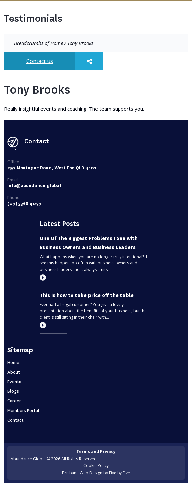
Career (14, 401)
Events (14, 382)
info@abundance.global (34, 185)
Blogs (13, 391)
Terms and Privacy (96, 451)
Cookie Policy (96, 465)
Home (56, 43)
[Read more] (43, 277)
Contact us (39, 61)
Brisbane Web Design (82, 473)
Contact (15, 420)
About (13, 372)
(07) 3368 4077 (24, 203)
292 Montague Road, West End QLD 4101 (51, 168)
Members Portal (23, 410)
